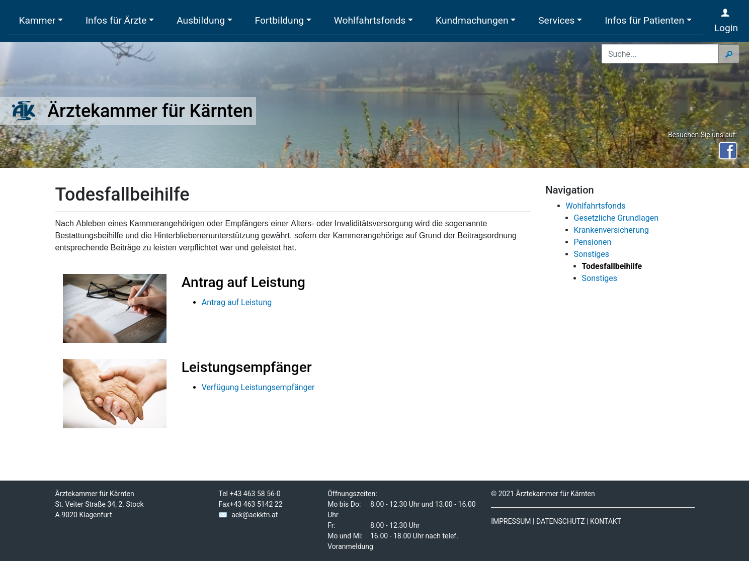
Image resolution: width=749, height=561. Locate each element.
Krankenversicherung (611, 230)
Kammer (37, 20)
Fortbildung (279, 20)
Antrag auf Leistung (237, 302)
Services (556, 20)
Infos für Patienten (644, 20)
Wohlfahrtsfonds (370, 20)
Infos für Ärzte (116, 20)
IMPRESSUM (511, 521)
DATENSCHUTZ (560, 521)
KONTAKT (605, 521)
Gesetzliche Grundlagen (616, 218)
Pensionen (593, 242)
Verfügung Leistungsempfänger (258, 387)
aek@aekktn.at (254, 515)
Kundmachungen (472, 20)
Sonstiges (592, 254)
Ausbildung (201, 20)
